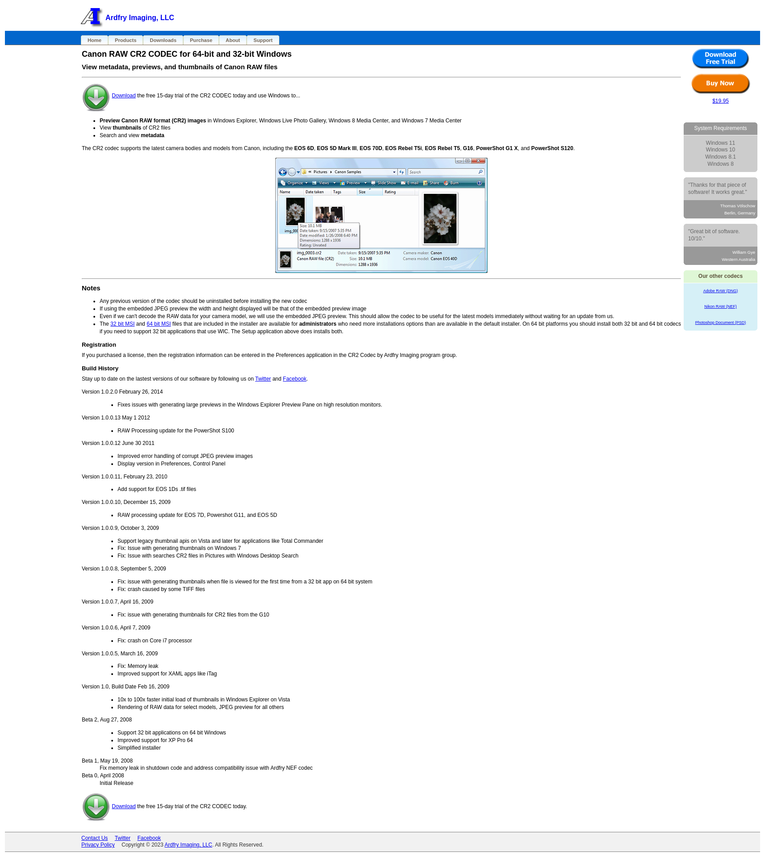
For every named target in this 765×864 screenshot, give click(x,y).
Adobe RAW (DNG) (720, 291)
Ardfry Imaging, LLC (188, 845)
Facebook (295, 379)
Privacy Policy (98, 845)
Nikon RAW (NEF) (720, 306)
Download (123, 95)
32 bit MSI (122, 324)
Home (94, 40)
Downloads (163, 40)
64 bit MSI (159, 324)
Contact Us (94, 838)
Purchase (201, 40)
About (233, 40)
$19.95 (720, 101)
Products (125, 40)
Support (263, 40)
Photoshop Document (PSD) (720, 322)
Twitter (263, 379)
